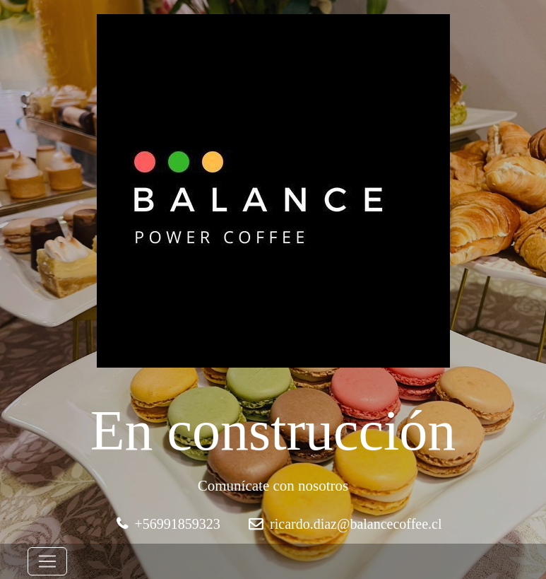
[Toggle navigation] (47, 561)
